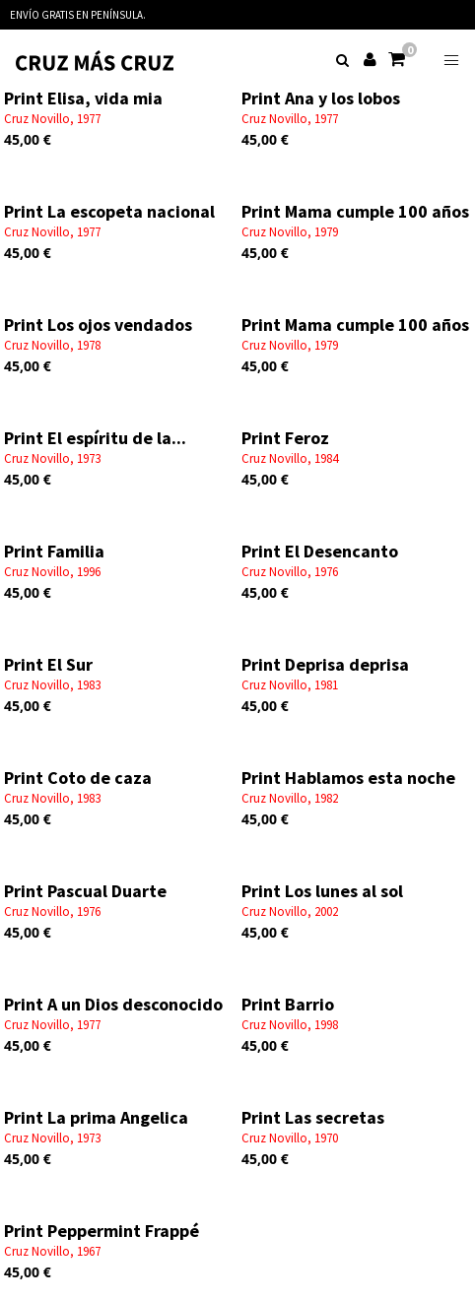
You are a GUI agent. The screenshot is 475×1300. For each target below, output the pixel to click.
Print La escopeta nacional (109, 211)
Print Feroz (285, 437)
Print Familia (54, 551)
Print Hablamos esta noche (348, 777)
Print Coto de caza (78, 777)
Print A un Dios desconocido (113, 1004)
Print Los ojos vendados (98, 324)
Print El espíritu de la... (95, 437)
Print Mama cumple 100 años (355, 211)
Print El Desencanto (319, 551)
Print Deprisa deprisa (325, 664)
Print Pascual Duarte (85, 890)
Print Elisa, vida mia (83, 98)
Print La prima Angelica (96, 1117)
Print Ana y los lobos (320, 98)
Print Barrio (287, 1004)
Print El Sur (48, 664)
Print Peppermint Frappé (101, 1230)
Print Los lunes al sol (322, 890)
